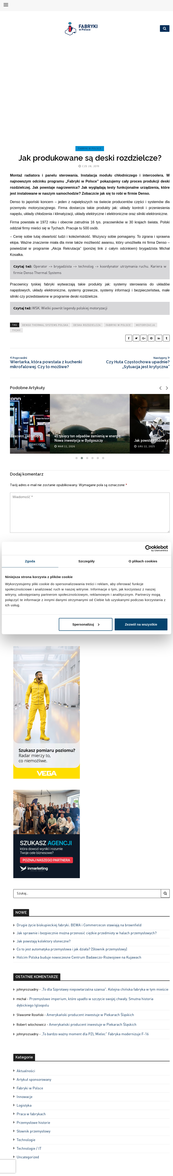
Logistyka (24, 1105)
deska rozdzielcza (87, 325)
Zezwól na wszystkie (141, 624)
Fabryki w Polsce (89, 148)
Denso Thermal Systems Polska (45, 325)
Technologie (26, 1139)
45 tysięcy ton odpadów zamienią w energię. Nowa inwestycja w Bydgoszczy (87, 438)
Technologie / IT (29, 1148)
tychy (16, 330)
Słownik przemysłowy (33, 1131)
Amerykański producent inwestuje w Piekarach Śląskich (90, 1014)
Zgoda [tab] (30, 561)
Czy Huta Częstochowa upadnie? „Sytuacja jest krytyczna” (131, 362)
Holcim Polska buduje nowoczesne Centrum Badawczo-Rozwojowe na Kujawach (79, 957)
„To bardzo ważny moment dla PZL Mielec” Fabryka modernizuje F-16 (95, 1033)
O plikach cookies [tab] (143, 561)
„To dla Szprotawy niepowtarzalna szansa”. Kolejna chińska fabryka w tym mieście (104, 989)
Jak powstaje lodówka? (152, 440)
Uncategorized (28, 1157)
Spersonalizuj (85, 624)
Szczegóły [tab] (86, 561)
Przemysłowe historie (33, 1122)
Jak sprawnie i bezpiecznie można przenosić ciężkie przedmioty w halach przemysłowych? (87, 933)
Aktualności (26, 1070)
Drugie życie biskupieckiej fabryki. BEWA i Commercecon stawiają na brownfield (79, 925)
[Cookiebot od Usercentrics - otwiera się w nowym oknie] (148, 548)
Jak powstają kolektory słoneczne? (44, 941)
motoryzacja (145, 325)
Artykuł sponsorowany (34, 1079)
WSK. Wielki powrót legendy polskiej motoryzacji (69, 308)
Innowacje (24, 1096)
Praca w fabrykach (31, 1113)
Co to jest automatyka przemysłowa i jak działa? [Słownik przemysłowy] (72, 949)
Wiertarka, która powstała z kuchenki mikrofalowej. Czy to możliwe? (48, 362)
